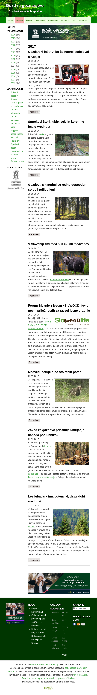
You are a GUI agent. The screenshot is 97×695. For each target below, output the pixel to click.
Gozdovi (29, 20)
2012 (13, 83)
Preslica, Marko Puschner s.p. (44, 664)
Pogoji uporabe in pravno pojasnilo (38, 678)
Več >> (65, 655)
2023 (13, 45)
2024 (13, 42)
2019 (13, 59)
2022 (13, 48)
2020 (13, 55)
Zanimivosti (83, 20)
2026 (13, 35)
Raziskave (16, 141)
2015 (13, 73)
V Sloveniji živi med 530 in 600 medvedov (58, 244)
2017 (13, 66)
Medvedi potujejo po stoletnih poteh (54, 372)
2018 (13, 62)
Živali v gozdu (17, 161)
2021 (13, 52)
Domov (10, 20)
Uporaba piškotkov (66, 678)
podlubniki (33, 474)
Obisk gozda (40, 20)
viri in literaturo (80, 675)
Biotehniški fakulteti (59, 279)
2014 (13, 76)
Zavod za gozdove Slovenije (41, 477)
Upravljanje (65, 20)
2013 (13, 80)
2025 (13, 38)
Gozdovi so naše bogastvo (25, 11)
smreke (40, 134)
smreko (31, 526)
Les (74, 20)
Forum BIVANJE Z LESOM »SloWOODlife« (39, 325)
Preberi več (34, 112)
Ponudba (19, 20)
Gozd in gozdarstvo (25, 5)
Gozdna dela (53, 20)
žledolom (47, 446)
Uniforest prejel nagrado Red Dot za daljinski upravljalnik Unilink (38, 636)
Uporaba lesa (17, 151)
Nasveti (14, 137)
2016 (13, 69)
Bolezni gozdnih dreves (14, 96)
